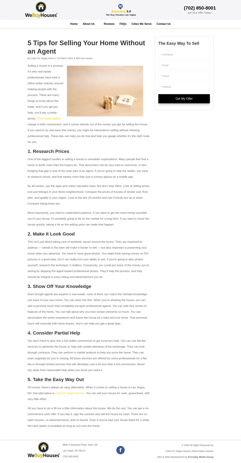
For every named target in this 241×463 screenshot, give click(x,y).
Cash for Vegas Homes (70, 393)
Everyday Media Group (200, 457)
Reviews (109, 23)
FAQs (123, 23)
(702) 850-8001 (71, 456)
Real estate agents (49, 118)
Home (74, 23)
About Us (89, 23)
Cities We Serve (142, 23)
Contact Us (164, 23)
